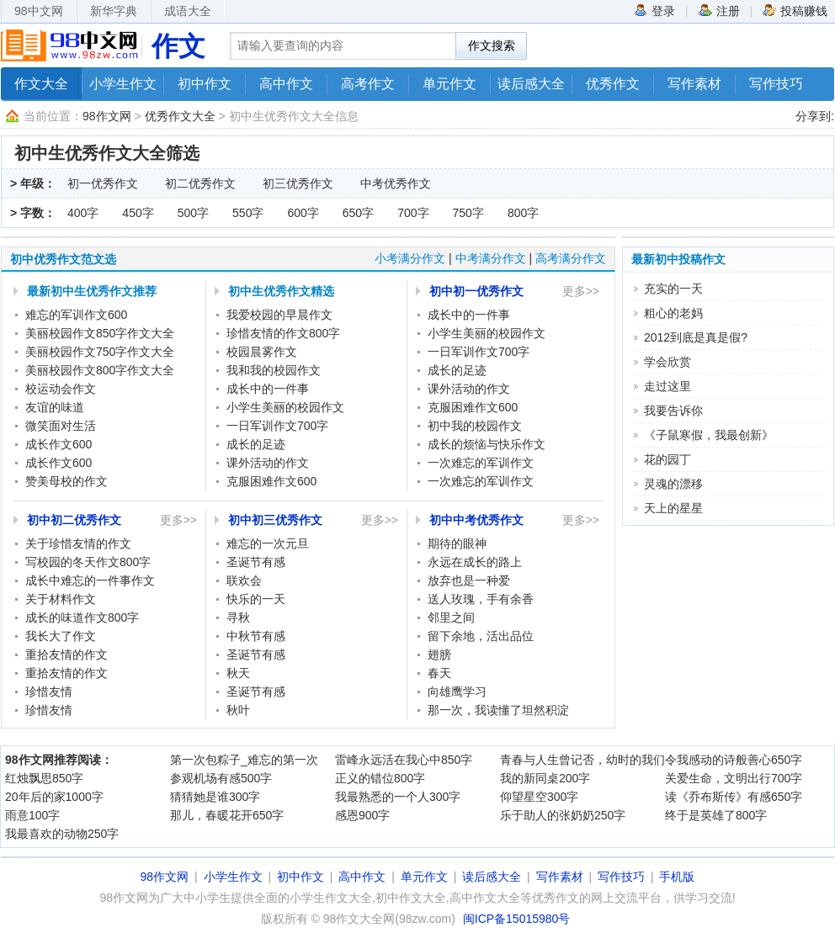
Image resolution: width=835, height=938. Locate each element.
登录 (654, 10)
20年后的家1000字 (54, 796)
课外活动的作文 (267, 462)
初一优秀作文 (102, 183)
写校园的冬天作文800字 (88, 562)
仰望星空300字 (539, 796)
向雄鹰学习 (457, 691)
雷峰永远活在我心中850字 (403, 759)
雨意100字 (32, 815)
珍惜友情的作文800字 (283, 333)
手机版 (676, 876)
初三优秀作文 (298, 183)
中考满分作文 (490, 258)
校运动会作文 (60, 388)
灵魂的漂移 (673, 483)
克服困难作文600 (271, 481)
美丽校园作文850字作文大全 (99, 333)
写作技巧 (776, 84)
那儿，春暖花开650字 (227, 815)
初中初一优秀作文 (476, 291)
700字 (412, 213)
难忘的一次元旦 (267, 543)
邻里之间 (451, 617)
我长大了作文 (60, 636)
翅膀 (439, 654)
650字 (358, 213)
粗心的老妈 (673, 313)
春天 (439, 673)
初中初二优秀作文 (74, 520)
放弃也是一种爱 (469, 580)
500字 (193, 213)
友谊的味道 (54, 407)
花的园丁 (667, 459)
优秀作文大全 (180, 116)
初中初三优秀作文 (275, 520)
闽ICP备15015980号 (517, 918)
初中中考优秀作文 (476, 520)
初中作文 (204, 84)
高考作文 (368, 84)
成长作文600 (58, 444)
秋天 (238, 673)
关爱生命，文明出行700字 (733, 778)
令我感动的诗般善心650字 (733, 759)
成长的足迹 (255, 444)
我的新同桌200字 (545, 778)
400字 (82, 213)
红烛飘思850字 (44, 778)
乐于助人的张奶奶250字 (562, 815)
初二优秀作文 (200, 183)
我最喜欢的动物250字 (62, 833)
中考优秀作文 (395, 183)
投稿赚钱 (795, 10)
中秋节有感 (255, 636)
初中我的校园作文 (475, 425)
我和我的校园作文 (273, 370)
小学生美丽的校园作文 (285, 407)
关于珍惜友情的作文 (78, 543)
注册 (719, 10)
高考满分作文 (570, 258)
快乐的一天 (255, 599)
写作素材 (694, 84)
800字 (523, 213)
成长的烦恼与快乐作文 (486, 444)
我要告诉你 (673, 410)
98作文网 (106, 116)
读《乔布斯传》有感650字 (733, 796)
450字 (137, 213)
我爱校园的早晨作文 (279, 314)
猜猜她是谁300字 (215, 796)
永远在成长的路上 (475, 562)
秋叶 (238, 710)
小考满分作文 (410, 258)
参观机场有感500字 (221, 778)
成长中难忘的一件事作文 (90, 580)
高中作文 (286, 84)
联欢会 (244, 580)
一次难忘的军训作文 (481, 462)
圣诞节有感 (255, 562)
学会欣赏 (667, 361)
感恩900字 (362, 815)
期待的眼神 (457, 543)
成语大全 (187, 11)
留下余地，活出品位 (481, 636)
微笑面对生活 (60, 425)
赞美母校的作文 (66, 481)
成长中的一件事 (267, 388)
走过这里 (667, 386)
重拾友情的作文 (66, 654)
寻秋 (238, 617)
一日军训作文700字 (277, 425)
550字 (247, 213)
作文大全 (41, 84)
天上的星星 (673, 508)
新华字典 (113, 11)
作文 (178, 46)
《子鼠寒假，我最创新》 (709, 435)
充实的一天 (673, 288)
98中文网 (38, 11)
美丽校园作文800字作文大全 (99, 370)
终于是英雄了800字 (716, 815)
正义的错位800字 (380, 778)
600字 (302, 213)
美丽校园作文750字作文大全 (99, 351)
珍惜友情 (48, 691)
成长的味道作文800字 (82, 617)
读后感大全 (531, 84)
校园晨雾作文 (261, 351)
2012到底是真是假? (695, 337)
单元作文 (449, 84)
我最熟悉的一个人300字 (397, 796)
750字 (468, 213)
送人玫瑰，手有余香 (481, 599)
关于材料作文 (60, 599)
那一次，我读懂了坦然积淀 (498, 710)
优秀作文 (613, 84)
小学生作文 (123, 84)
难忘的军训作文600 (76, 314)
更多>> (580, 291)
